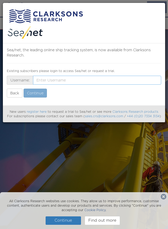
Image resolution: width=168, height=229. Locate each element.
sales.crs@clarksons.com (104, 116)
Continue (63, 220)
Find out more (102, 220)
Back (14, 93)
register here (37, 112)
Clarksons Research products (135, 112)
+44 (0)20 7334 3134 (143, 116)
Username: (20, 80)
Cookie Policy (95, 210)
